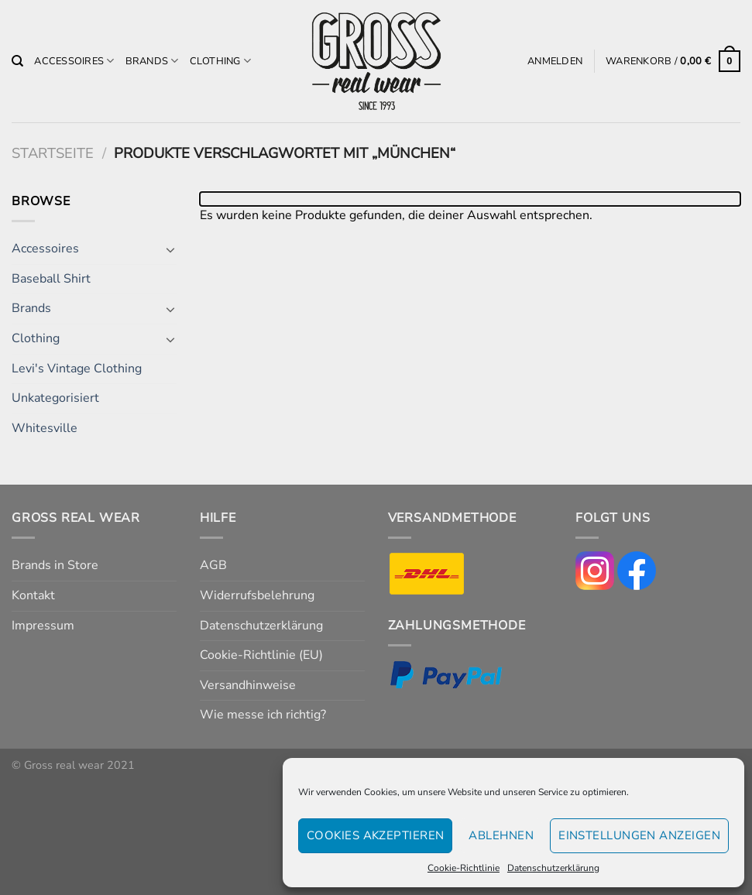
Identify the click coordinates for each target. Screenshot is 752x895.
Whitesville (44, 428)
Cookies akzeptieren (376, 835)
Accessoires (74, 60)
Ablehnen (501, 835)
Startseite (53, 153)
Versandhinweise (248, 685)
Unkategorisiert (55, 397)
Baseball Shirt (51, 278)
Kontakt (33, 595)
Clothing (221, 60)
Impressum (43, 625)
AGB (213, 565)
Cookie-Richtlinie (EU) (261, 655)
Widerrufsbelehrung (257, 595)
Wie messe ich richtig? (263, 714)
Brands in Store (55, 565)
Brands (152, 60)
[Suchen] (17, 61)
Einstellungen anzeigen (639, 835)
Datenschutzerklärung (553, 868)
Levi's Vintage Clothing (77, 368)
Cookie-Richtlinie (464, 868)
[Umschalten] (170, 249)
